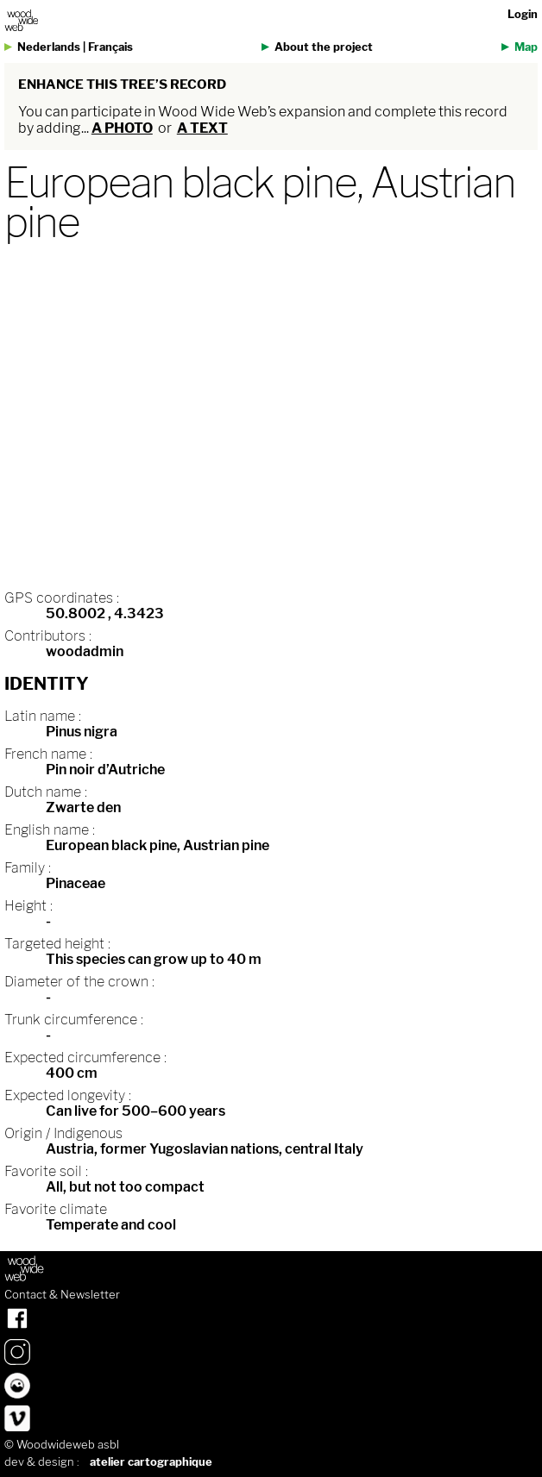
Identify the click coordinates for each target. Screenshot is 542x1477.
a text (202, 128)
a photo (122, 128)
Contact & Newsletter (62, 1295)
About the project (323, 47)
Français (110, 47)
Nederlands (48, 47)
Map (526, 47)
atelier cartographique (151, 1461)
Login (522, 14)
